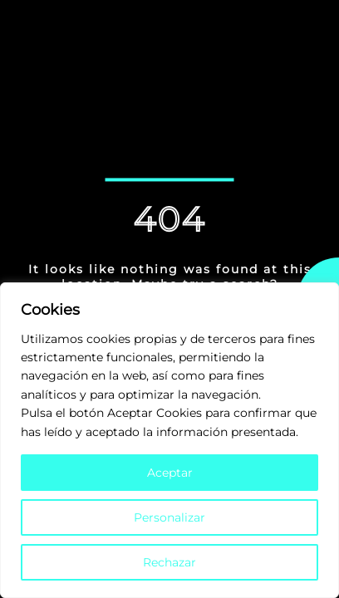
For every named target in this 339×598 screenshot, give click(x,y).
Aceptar (170, 472)
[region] (169, 440)
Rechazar (169, 562)
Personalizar (169, 517)
